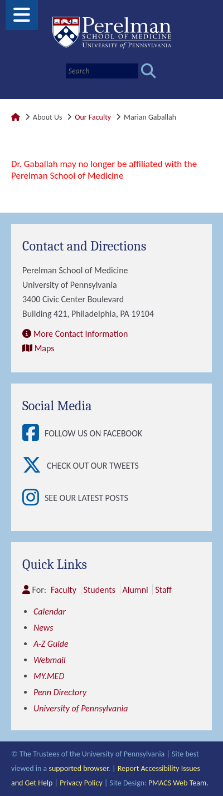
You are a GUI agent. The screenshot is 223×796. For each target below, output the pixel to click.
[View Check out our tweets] (34, 465)
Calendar (49, 611)
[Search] (102, 70)
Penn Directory (59, 692)
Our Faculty (93, 117)
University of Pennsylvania (80, 708)
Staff (163, 589)
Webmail (49, 660)
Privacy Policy (81, 783)
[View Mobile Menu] (21, 18)
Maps (45, 348)
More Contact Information (80, 333)
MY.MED (48, 676)
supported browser (78, 768)
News (43, 627)
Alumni (135, 589)
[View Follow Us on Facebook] (33, 433)
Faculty (63, 589)
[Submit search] (148, 71)
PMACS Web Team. (178, 783)
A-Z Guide (51, 643)
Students (99, 589)
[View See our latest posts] (33, 498)
